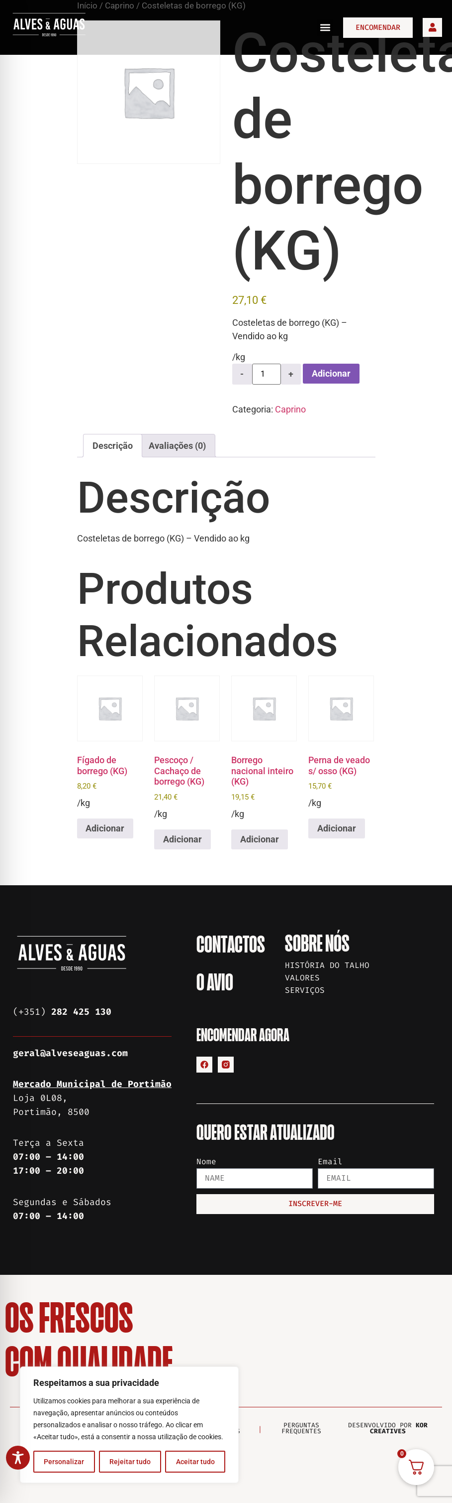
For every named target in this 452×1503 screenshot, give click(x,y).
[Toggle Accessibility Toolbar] (18, 1458)
